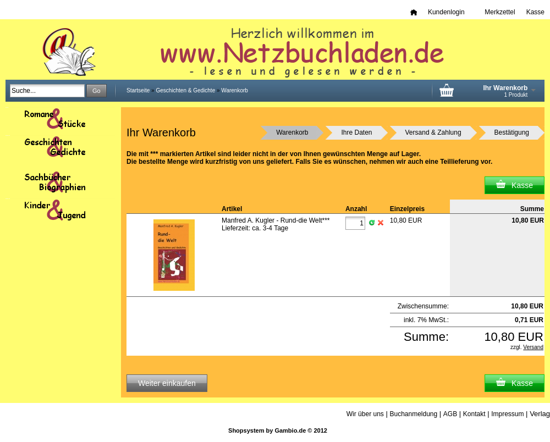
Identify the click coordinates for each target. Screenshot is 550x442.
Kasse (535, 12)
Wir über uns (365, 414)
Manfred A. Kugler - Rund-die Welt (276, 220)
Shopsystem (246, 430)
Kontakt (474, 414)
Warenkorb (234, 90)
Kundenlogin (451, 12)
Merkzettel (500, 12)
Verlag (540, 414)
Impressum (507, 414)
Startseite (138, 90)
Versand (533, 347)
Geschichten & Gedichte (185, 90)
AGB (450, 414)
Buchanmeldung (413, 414)
